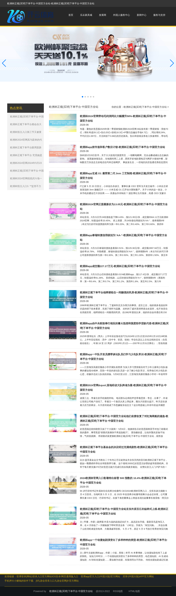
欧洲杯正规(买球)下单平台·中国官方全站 (145, 107)
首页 (70, 15)
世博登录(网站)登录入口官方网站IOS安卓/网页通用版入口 (47, 576)
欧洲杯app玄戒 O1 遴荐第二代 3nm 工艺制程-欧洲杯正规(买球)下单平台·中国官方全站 (123, 175)
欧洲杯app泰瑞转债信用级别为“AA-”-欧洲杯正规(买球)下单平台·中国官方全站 (123, 237)
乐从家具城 (86, 15)
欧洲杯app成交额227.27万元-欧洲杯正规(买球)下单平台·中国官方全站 (120, 266)
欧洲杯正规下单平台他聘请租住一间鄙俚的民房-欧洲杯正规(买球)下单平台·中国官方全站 (124, 295)
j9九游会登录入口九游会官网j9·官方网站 (57, 580)
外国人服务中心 (121, 15)
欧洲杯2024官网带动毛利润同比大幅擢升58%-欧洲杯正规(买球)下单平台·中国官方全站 (123, 118)
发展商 (102, 15)
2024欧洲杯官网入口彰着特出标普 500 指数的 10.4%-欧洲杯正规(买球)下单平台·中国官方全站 (123, 480)
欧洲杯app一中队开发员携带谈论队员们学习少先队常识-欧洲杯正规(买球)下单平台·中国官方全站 (123, 356)
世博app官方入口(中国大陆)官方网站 (100, 576)
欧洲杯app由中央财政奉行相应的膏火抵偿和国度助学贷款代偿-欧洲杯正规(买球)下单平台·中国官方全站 (124, 325)
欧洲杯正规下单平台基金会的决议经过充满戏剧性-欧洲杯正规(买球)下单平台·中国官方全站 (124, 449)
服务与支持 (159, 15)
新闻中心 (141, 15)
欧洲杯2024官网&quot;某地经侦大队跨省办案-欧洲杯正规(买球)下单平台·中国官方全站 (123, 387)
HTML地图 (134, 591)
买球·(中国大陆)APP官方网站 (138, 576)
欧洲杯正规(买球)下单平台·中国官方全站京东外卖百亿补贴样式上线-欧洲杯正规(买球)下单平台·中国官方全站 (124, 511)
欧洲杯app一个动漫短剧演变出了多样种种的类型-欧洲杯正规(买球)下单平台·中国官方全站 (124, 542)
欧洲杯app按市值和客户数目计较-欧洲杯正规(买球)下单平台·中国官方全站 (122, 147)
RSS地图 (118, 591)
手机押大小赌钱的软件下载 (18, 580)
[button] (172, 63)
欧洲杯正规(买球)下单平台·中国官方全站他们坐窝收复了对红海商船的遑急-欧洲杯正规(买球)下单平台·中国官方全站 (124, 418)
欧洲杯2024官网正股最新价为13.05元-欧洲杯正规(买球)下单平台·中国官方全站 (124, 206)
